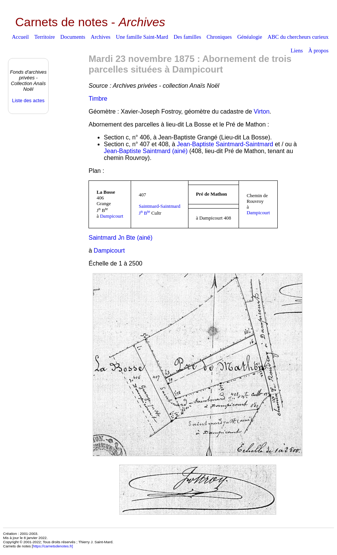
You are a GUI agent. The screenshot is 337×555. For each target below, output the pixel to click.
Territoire (44, 37)
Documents (72, 37)
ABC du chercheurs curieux (297, 37)
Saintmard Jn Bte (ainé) (120, 237)
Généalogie (249, 37)
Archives (101, 37)
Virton (262, 111)
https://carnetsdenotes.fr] (53, 546)
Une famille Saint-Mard (142, 37)
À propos (318, 50)
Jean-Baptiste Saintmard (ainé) (146, 151)
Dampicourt (111, 216)
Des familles (187, 37)
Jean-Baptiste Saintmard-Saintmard (225, 144)
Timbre (98, 98)
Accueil (20, 37)
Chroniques (219, 37)
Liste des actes (28, 100)
